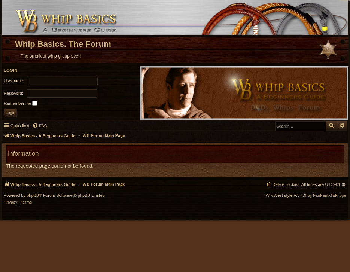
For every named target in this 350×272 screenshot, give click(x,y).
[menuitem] (39, 126)
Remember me (20, 103)
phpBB (33, 195)
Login (11, 70)
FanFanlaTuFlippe (329, 195)
